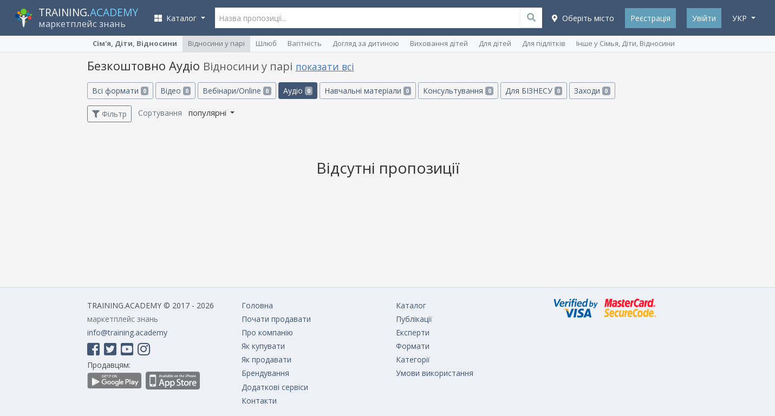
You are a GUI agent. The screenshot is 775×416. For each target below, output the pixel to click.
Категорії (413, 359)
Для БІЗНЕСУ (533, 90)
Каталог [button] (176, 18)
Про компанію (267, 332)
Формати (412, 346)
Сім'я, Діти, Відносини (135, 43)
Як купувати (263, 346)
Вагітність (305, 43)
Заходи (592, 90)
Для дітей (495, 43)
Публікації (414, 319)
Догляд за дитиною (366, 43)
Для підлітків (543, 43)
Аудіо (297, 90)
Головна (257, 305)
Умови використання (434, 373)
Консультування (458, 90)
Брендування (265, 373)
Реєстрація (650, 18)
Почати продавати (276, 319)
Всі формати (120, 90)
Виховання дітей (439, 43)
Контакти (259, 400)
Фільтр (109, 114)
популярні (208, 112)
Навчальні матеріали (367, 90)
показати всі (325, 66)
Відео (175, 90)
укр (740, 18)
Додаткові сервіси (275, 387)
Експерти (412, 332)
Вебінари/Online (237, 90)
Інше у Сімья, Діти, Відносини (625, 43)
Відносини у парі (216, 43)
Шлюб (266, 43)
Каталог (411, 305)
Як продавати (266, 359)
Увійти (704, 18)
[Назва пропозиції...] (379, 18)
